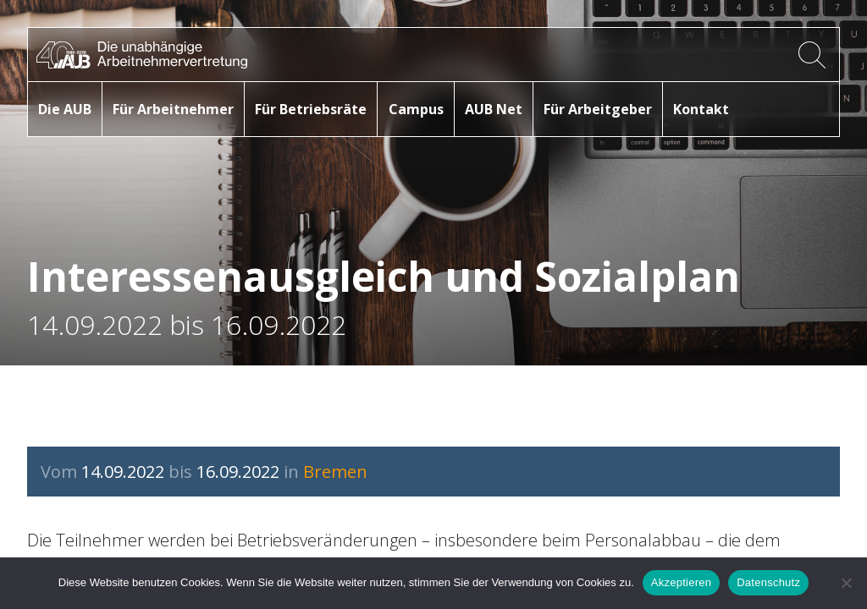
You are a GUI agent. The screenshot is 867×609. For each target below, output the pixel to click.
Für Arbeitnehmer (173, 109)
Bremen (335, 471)
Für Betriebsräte (311, 109)
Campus (416, 109)
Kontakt (701, 109)
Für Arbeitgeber (598, 109)
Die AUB (64, 109)
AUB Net (493, 109)
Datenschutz (768, 582)
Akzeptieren (681, 582)
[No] (845, 582)
